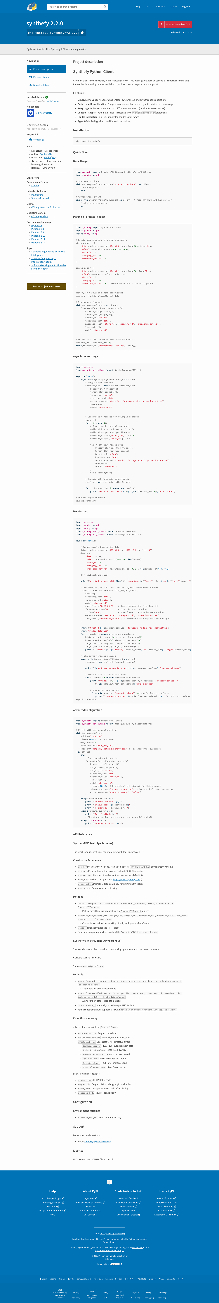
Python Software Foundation (108, 1250)
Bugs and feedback (128, 1198)
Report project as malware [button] (46, 286)
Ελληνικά (109, 1279)
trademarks (137, 1247)
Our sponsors (90, 1214)
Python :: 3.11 (38, 239)
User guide (51, 1206)
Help (138, 6)
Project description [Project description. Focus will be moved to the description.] (41, 69)
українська (98, 1279)
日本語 (71, 1279)
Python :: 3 (36, 225)
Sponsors (160, 6)
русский (152, 1279)
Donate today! (109, 1242)
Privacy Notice (165, 1210)
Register (186, 6)
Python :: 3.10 (38, 235)
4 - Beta (35, 185)
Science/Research (40, 198)
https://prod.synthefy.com (126, 879)
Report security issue (166, 1202)
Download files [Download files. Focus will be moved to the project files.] (39, 85)
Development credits (127, 1214)
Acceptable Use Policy (165, 1214)
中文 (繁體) (141, 1279)
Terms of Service (165, 1198)
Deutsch (118, 1279)
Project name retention (51, 1210)
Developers (37, 194)
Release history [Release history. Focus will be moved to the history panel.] (39, 77)
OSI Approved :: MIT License (45, 207)
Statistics (90, 1206)
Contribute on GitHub (127, 1202)
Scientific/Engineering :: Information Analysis (43, 260)
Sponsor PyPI (128, 1210)
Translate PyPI (127, 1206)
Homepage (36, 139)
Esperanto (171, 1279)
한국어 (181, 1279)
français (62, 1279)
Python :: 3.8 (37, 229)
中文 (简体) (129, 1279)
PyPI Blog (89, 1198)
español (53, 1279)
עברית (161, 1279)
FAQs (52, 1214)
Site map (109, 1259)
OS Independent (39, 216)
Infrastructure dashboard (89, 1202)
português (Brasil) (84, 1279)
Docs (148, 6)
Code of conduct (165, 1206)
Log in (173, 6)
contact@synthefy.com (96, 1141)
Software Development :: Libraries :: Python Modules (48, 267)
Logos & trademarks (90, 1210)
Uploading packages (51, 1202)
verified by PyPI (53, 101)
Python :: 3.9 (37, 232)
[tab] (46, 69)
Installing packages (51, 1198)
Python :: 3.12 (38, 242)
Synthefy (44, 154)
